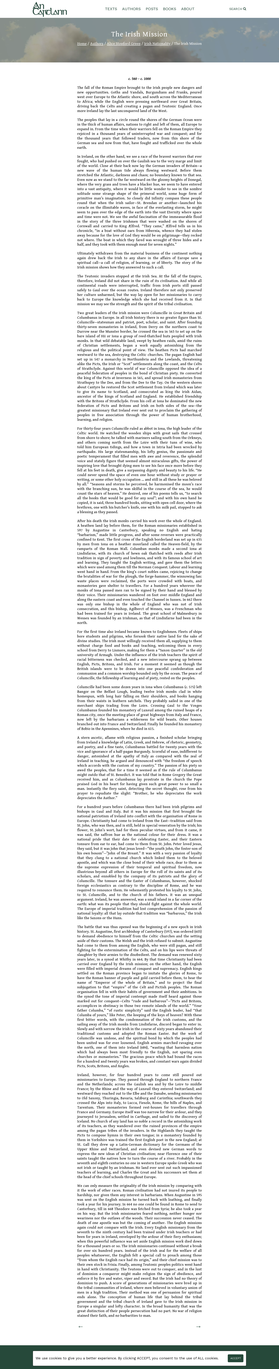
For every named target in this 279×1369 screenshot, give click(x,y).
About (187, 9)
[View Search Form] (237, 9)
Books (169, 9)
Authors (131, 9)
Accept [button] (235, 1358)
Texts (111, 9)
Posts (152, 9)
